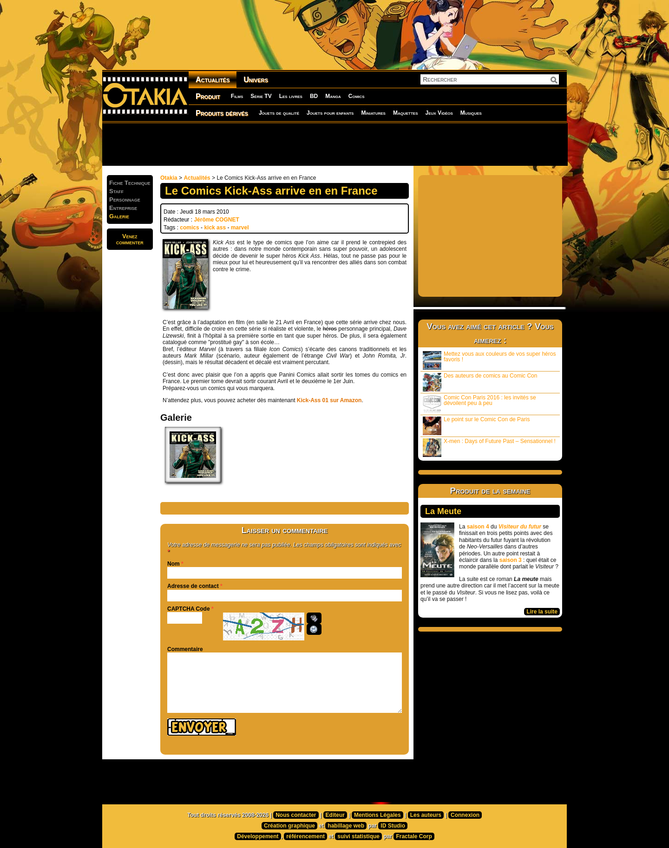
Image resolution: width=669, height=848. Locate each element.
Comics (356, 96)
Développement (257, 836)
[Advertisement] (334, 144)
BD (314, 96)
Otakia (168, 178)
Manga (333, 96)
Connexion (465, 815)
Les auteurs (425, 815)
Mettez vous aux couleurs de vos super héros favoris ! (489, 360)
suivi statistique (358, 836)
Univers (255, 80)
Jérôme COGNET (216, 219)
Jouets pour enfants (330, 113)
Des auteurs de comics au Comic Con (480, 381)
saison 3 (510, 560)
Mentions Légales (377, 815)
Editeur (335, 815)
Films (237, 96)
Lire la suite (542, 611)
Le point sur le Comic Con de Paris (476, 425)
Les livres (290, 96)
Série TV (260, 96)
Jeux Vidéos (439, 113)
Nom (173, 564)
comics (189, 227)
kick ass (215, 227)
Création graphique (289, 825)
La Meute (443, 511)
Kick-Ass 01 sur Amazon (329, 400)
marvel (240, 227)
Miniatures (373, 113)
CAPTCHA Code (188, 609)
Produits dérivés (222, 113)
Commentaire (185, 649)
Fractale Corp (414, 836)
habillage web (346, 825)
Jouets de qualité (279, 113)
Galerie (119, 216)
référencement (305, 836)
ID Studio (392, 825)
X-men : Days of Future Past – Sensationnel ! (489, 447)
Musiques (471, 113)
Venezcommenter (130, 239)
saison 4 (478, 526)
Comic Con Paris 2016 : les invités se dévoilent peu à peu (479, 403)
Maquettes (405, 113)
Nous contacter (295, 815)
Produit (208, 96)
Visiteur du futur (519, 526)
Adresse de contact (193, 586)
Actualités (213, 80)
